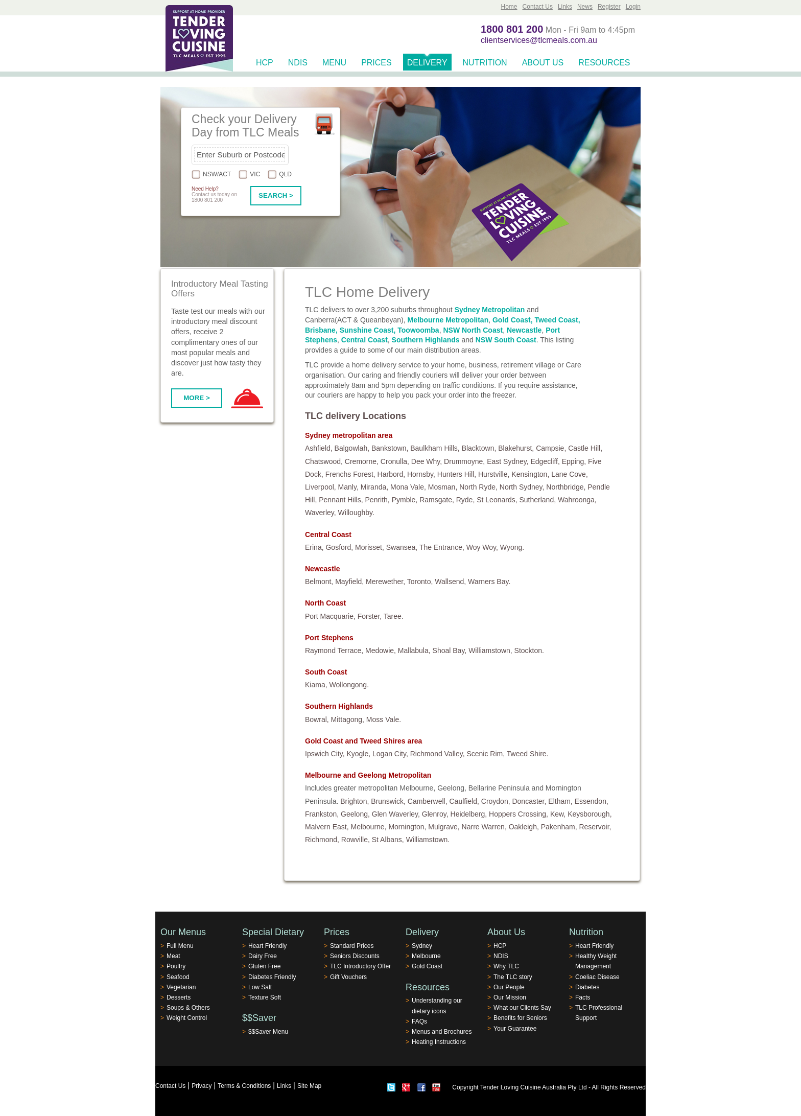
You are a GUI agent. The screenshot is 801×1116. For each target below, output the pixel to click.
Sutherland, (537, 500)
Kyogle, (358, 754)
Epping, (574, 461)
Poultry (176, 966)
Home (509, 6)
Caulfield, (464, 801)
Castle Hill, (585, 448)
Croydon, (495, 801)
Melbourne (426, 956)
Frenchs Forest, (350, 474)
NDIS (298, 62)
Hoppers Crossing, (518, 814)
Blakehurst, (516, 448)
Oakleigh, (524, 827)
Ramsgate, (436, 500)
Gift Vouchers (348, 977)
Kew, (558, 814)
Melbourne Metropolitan (448, 320)
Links (565, 6)
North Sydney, (522, 487)
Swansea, (401, 547)
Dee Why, (426, 461)
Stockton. (529, 650)
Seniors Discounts (355, 956)
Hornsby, (421, 474)
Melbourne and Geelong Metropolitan (368, 775)
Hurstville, (493, 474)
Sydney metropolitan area (348, 435)
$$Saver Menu (268, 1031)
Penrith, (377, 500)
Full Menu (180, 945)
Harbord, (391, 474)
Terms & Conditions (244, 1085)
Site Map (309, 1085)
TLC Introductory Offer (360, 966)
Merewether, (385, 581)
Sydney (422, 945)
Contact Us (538, 6)
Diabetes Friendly (272, 977)
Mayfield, (349, 581)
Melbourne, (368, 827)
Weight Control (187, 1017)
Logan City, (390, 754)
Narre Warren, (484, 827)
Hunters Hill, (456, 474)
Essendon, (591, 801)
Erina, (314, 547)
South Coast (326, 672)
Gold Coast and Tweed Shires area (363, 741)
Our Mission (509, 997)
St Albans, (388, 839)
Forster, (370, 616)
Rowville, (355, 839)
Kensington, (530, 474)
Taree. (394, 616)
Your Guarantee (514, 1028)
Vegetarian (181, 987)
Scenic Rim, (485, 754)
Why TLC (506, 966)
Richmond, (322, 839)
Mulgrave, (443, 827)
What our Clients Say (522, 1007)
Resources (604, 62)
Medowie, (380, 650)
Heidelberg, (469, 814)
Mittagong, (347, 719)
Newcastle (524, 330)
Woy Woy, (482, 547)
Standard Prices (351, 945)
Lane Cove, (569, 474)
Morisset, (369, 547)
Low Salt (260, 987)
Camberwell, (427, 801)
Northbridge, (565, 487)
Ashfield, (319, 448)
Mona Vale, (408, 487)
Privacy (201, 1085)
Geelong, (355, 814)
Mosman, (443, 487)
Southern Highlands (426, 340)
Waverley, (320, 512)
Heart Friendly (267, 945)
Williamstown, (490, 650)
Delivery (427, 62)
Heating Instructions (439, 1041)
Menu (334, 62)
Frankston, (322, 814)
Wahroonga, (577, 500)
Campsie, (551, 448)
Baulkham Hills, (434, 448)
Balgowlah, (352, 448)
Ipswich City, (325, 754)
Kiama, (316, 685)
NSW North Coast (473, 330)
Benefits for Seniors (520, 1017)
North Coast (325, 603)
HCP (264, 62)
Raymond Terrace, (334, 650)
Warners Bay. (489, 581)
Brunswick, (388, 801)
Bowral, (317, 719)
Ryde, (465, 500)
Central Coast (364, 340)
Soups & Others (188, 1007)
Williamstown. (428, 839)
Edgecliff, (544, 461)
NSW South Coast (506, 340)
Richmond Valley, (437, 754)
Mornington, (407, 827)
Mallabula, (414, 650)
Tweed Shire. (528, 754)
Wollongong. (349, 685)
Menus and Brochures (442, 1031)
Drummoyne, (464, 461)
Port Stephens (329, 638)
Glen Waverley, (396, 814)
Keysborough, (589, 814)
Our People (509, 987)
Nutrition (485, 62)
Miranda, (374, 487)
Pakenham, (559, 827)
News (585, 6)
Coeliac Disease (597, 977)
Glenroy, (435, 814)
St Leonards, (497, 500)
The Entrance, (441, 547)
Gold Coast (427, 966)
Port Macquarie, (330, 616)
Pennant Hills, (341, 500)
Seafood (178, 977)
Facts (582, 997)
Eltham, (560, 801)
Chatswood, (324, 461)
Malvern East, (327, 827)
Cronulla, (395, 461)
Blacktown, (479, 448)
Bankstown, (389, 448)
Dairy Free (262, 956)
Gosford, (339, 547)
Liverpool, (320, 487)
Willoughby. (356, 512)
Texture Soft (264, 997)
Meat (173, 956)
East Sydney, (507, 461)
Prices (376, 62)
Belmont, (319, 581)
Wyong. (512, 547)
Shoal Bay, (450, 650)
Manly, (348, 487)
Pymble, (405, 500)
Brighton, (354, 801)
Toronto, (420, 581)
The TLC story (512, 977)
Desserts (179, 997)
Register (609, 6)
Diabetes (587, 987)
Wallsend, (450, 581)
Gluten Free (264, 966)
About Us (543, 62)
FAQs (419, 1021)
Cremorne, (362, 461)
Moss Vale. (383, 719)
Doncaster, (529, 801)
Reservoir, (595, 827)
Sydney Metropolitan (490, 310)
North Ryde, (478, 487)
